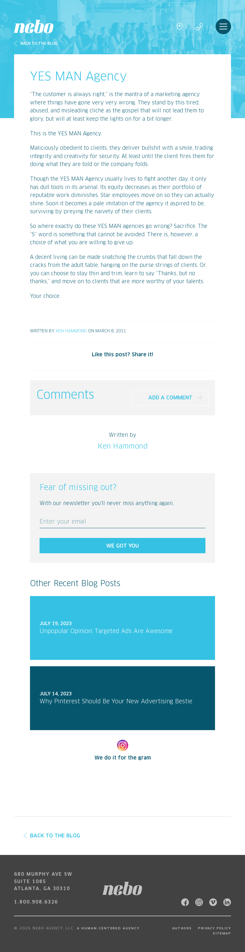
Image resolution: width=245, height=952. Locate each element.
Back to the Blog (52, 835)
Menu (223, 26)
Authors (182, 928)
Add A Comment (170, 397)
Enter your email (63, 522)
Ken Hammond (71, 331)
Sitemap (222, 933)
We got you (122, 545)
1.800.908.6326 (36, 902)
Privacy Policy (214, 928)
